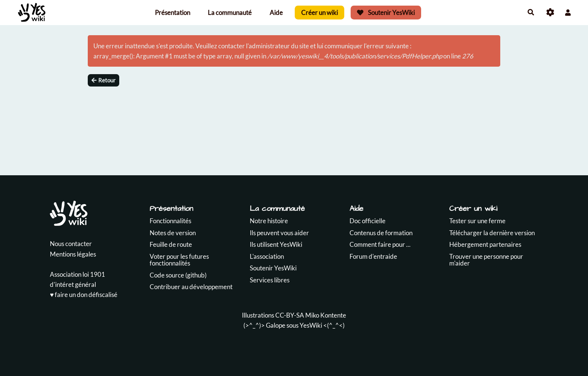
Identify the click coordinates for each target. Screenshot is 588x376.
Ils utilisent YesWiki (276, 244)
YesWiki (311, 325)
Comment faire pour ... (380, 244)
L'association (267, 256)
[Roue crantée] (550, 12)
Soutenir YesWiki (386, 12)
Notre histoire (269, 221)
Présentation (172, 12)
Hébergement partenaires (485, 244)
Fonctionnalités (170, 221)
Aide (276, 12)
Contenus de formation (381, 233)
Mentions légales (73, 254)
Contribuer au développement (191, 287)
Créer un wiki (319, 12)
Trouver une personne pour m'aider (486, 259)
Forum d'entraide (373, 256)
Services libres (270, 280)
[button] (568, 12)
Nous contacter (71, 244)
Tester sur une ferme (477, 221)
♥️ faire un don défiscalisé (83, 294)
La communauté (230, 12)
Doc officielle (368, 221)
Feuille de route (171, 244)
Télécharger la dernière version (492, 233)
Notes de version (173, 233)
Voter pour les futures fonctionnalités (179, 259)
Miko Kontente (325, 315)
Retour (104, 80)
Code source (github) (178, 275)
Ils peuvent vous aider (279, 233)
